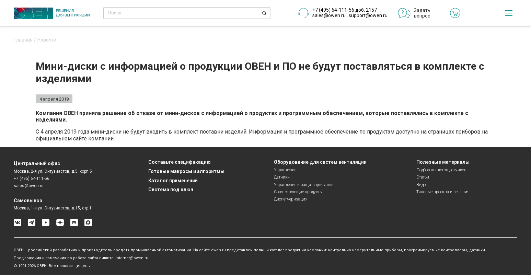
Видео (421, 184)
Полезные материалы (443, 162)
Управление (285, 170)
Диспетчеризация (291, 199)
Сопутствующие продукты (298, 192)
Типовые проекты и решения (443, 192)
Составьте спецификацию (179, 162)
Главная (23, 40)
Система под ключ (170, 189)
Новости (46, 40)
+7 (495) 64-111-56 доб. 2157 (344, 10)
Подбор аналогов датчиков (441, 170)
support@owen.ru (368, 15)
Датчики (282, 177)
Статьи (422, 177)
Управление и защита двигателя (304, 184)
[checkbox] (508, 13)
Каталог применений (173, 180)
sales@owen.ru (329, 15)
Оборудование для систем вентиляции (320, 162)
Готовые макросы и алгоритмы (186, 171)
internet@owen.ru (132, 258)
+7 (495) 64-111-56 (31, 178)
